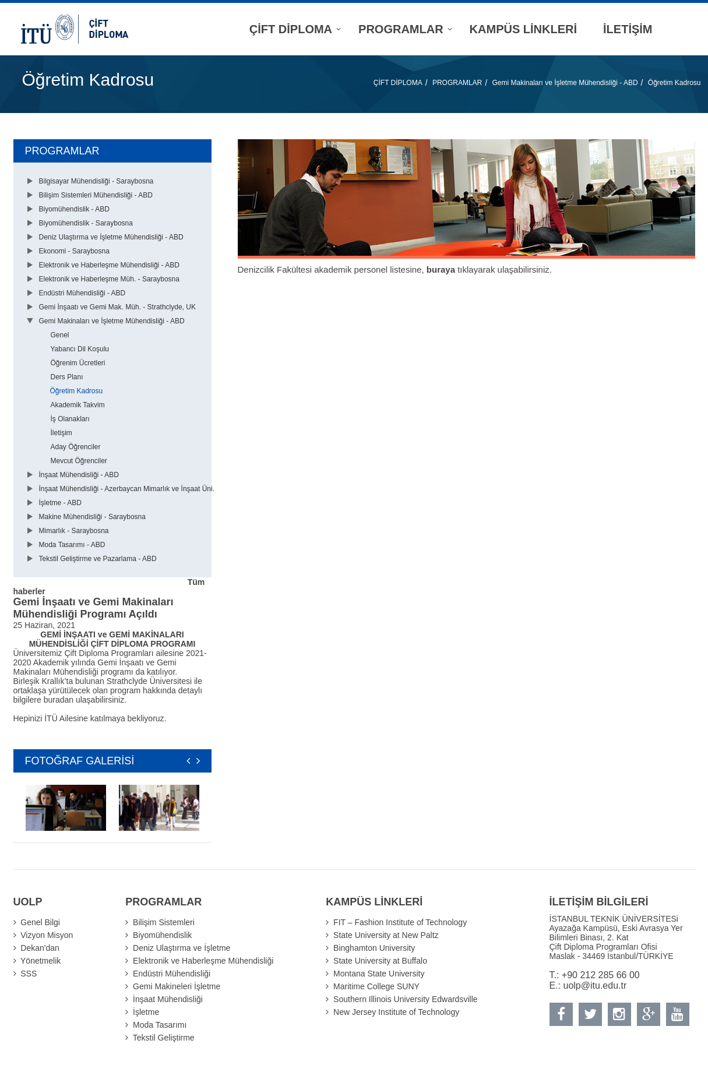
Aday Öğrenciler (76, 447)
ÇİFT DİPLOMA (398, 83)
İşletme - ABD (60, 503)
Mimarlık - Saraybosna (74, 531)
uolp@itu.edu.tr (595, 985)
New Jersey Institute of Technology (396, 1012)
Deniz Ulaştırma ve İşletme (181, 948)
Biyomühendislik (162, 935)
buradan (60, 699)
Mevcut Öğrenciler (79, 461)
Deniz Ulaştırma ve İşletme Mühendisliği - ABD (111, 237)
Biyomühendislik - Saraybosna (86, 223)
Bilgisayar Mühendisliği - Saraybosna (96, 181)
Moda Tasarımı (159, 1024)
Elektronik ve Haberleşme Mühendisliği (203, 960)
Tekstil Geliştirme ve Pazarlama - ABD (98, 559)
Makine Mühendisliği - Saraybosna (92, 517)
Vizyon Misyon (46, 935)
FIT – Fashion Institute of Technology (400, 922)
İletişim (61, 433)
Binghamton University (374, 948)
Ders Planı (67, 377)
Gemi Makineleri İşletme (176, 986)
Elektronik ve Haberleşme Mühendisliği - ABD (109, 265)
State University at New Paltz (386, 935)
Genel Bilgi (40, 922)
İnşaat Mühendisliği (168, 999)
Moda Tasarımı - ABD (72, 545)
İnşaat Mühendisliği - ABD (79, 475)
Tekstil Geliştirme (164, 1037)
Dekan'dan (39, 948)
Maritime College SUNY (376, 986)
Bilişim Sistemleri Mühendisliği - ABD (96, 195)
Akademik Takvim (78, 405)
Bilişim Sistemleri (164, 922)
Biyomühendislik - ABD (74, 209)
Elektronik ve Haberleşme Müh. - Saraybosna (109, 279)
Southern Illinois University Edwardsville (405, 999)
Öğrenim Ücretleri (78, 363)
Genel (60, 335)
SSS (28, 973)
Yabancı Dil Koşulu (80, 349)
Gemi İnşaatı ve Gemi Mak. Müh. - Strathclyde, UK (117, 307)
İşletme (146, 1012)
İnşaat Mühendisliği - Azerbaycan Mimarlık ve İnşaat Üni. (126, 489)
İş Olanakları (70, 419)
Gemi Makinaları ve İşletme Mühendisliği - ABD (564, 83)
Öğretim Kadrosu (674, 83)
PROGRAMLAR (457, 83)
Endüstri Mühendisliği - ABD (82, 293)
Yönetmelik (40, 960)
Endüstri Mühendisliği (171, 973)
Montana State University (378, 973)
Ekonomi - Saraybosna (74, 251)
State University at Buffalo (380, 960)
